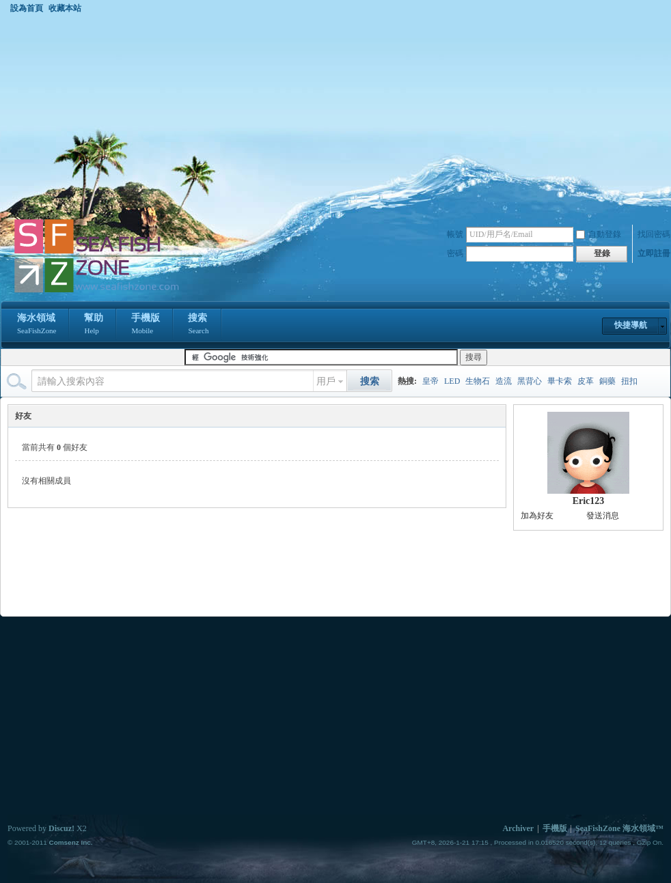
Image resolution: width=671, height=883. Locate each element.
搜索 (198, 325)
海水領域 (36, 325)
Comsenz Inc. (70, 842)
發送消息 (602, 515)
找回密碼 (654, 234)
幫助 (93, 325)
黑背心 (529, 381)
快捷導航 (630, 325)
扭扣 (629, 381)
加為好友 (537, 515)
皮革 (585, 381)
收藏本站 (65, 8)
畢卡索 (559, 381)
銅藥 (607, 381)
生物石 (477, 381)
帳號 (455, 234)
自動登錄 (598, 234)
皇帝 (430, 381)
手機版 (145, 325)
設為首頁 (26, 8)
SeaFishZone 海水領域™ (619, 828)
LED (452, 381)
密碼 (455, 253)
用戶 (326, 381)
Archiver (518, 828)
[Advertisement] (335, 115)
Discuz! (61, 828)
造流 (503, 381)
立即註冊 (654, 253)
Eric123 (589, 501)
